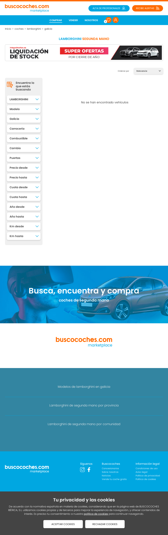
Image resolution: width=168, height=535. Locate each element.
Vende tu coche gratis (114, 479)
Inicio (8, 29)
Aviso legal (141, 472)
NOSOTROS (91, 20)
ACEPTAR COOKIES (63, 524)
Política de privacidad (148, 475)
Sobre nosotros (110, 472)
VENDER (73, 20)
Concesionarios (110, 468)
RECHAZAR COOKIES (104, 524)
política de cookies (96, 514)
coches (19, 29)
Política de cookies (146, 479)
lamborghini (34, 29)
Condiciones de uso (147, 468)
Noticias (106, 475)
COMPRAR (56, 20)
